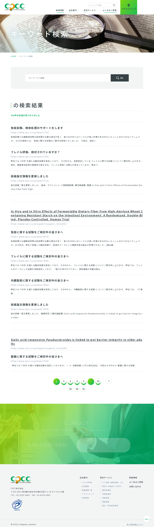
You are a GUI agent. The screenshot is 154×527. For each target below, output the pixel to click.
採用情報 (85, 499)
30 (77, 389)
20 (69, 389)
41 (84, 389)
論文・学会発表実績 (110, 507)
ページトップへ (146, 520)
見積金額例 (106, 495)
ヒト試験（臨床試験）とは (112, 483)
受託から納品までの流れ (112, 487)
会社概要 (85, 487)
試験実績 (105, 499)
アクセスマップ (88, 495)
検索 (121, 78)
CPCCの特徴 (87, 483)
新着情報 (60, 10)
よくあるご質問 (110, 10)
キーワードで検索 (114, 5)
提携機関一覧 (87, 491)
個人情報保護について (135, 526)
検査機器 (105, 503)
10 (100, 381)
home (13, 56)
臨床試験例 (106, 491)
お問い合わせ (135, 487)
